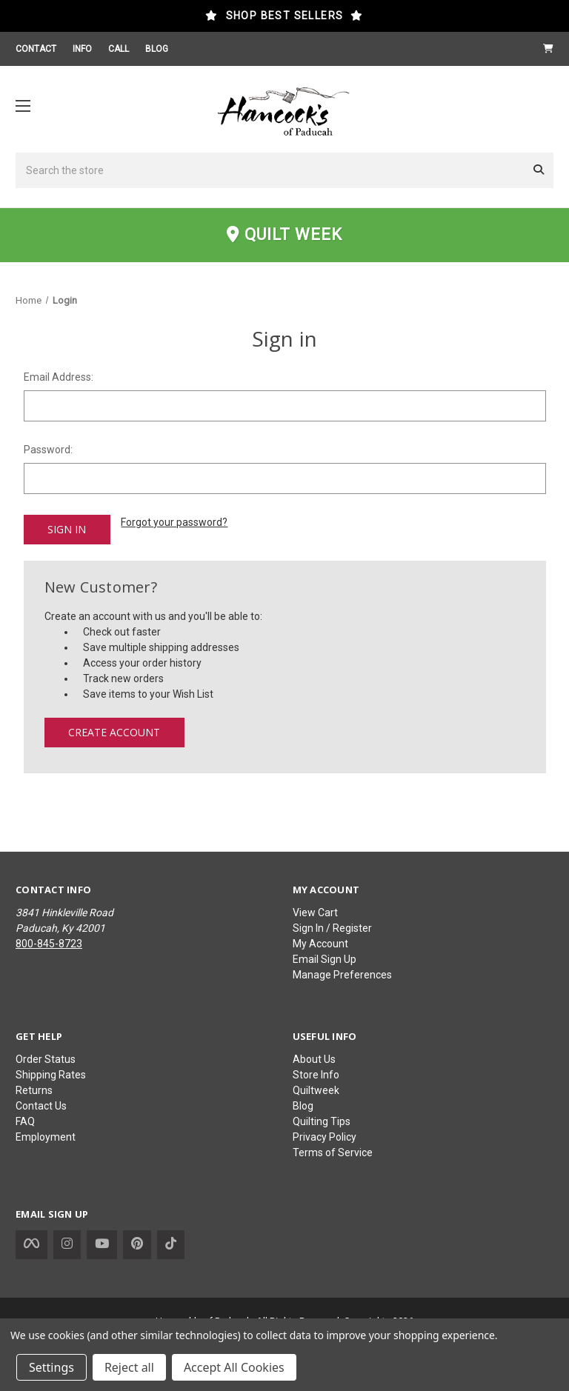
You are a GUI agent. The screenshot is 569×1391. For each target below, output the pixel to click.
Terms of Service (333, 1152)
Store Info (316, 1075)
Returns (34, 1090)
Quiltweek (316, 1090)
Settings (51, 1367)
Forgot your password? (174, 522)
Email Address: (58, 377)
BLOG (156, 49)
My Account (320, 944)
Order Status (46, 1059)
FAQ (25, 1121)
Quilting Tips (321, 1121)
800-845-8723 (49, 944)
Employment (46, 1137)
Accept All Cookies (234, 1367)
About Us (314, 1059)
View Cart (315, 912)
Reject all (129, 1367)
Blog (303, 1106)
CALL (118, 49)
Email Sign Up (324, 959)
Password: (48, 450)
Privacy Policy (324, 1137)
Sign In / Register (332, 928)
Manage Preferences (342, 975)
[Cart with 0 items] (548, 49)
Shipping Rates (51, 1075)
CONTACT (36, 49)
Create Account (114, 731)
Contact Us (41, 1106)
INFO (82, 49)
